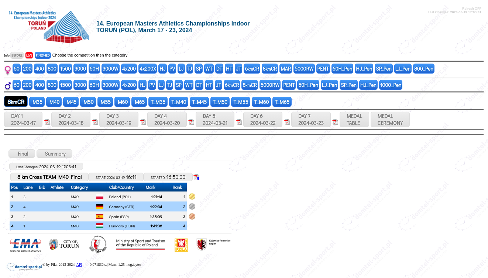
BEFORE (17, 55)
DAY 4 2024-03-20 (167, 119)
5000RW (304, 68)
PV (172, 68)
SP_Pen (384, 68)
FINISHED (42, 55)
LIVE (29, 55)
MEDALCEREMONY (390, 119)
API (79, 264)
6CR (252, 68)
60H (94, 68)
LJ (181, 68)
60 (17, 68)
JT (238, 68)
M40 (54, 101)
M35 (37, 101)
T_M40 (178, 101)
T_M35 (158, 101)
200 (27, 68)
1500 (65, 68)
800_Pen (423, 68)
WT (209, 68)
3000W (110, 68)
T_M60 (261, 101)
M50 (87, 101)
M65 (139, 101)
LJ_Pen (402, 68)
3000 (80, 68)
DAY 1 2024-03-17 (23, 119)
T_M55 (240, 101)
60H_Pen (342, 68)
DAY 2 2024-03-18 (70, 119)
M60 (122, 101)
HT (229, 68)
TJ (190, 68)
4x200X (148, 68)
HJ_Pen (364, 68)
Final (22, 153)
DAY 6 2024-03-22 (262, 119)
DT (219, 68)
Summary (54, 153)
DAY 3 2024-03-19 (118, 119)
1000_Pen (391, 84)
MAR (286, 68)
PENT (323, 68)
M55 (105, 101)
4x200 (129, 68)
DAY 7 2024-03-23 (311, 119)
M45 (71, 101)
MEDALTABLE (354, 119)
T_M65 (282, 101)
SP (199, 68)
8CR (270, 68)
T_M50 (220, 101)
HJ (162, 68)
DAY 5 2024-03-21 (215, 119)
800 (52, 68)
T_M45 (199, 101)
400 (39, 68)
